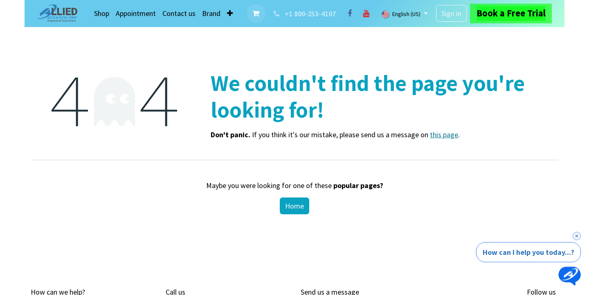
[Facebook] (349, 13)
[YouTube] (366, 13)
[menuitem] (101, 13)
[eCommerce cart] (256, 13)
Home (294, 206)
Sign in (451, 13)
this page (444, 134)
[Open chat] (569, 275)
